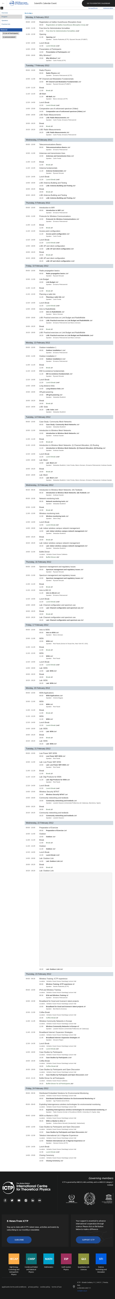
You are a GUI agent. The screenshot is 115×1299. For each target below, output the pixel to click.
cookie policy (45, 1287)
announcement (9, 37)
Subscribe (19, 1240)
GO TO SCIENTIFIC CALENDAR (98, 3)
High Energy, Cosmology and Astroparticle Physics (14, 1269)
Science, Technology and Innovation (101, 1269)
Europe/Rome (93, 8)
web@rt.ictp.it (82, 1291)
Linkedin (33, 1200)
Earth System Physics (66, 1268)
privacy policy (33, 1287)
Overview (5, 13)
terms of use (57, 1287)
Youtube (19, 1200)
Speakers (5, 20)
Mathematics (48, 1267)
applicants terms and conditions (14, 1287)
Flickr (40, 1200)
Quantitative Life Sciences (83, 1268)
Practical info (6, 24)
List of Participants (10, 33)
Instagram (26, 1200)
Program (4, 16)
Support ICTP (88, 1240)
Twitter (12, 1200)
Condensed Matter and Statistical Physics (31, 1269)
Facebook (5, 1200)
